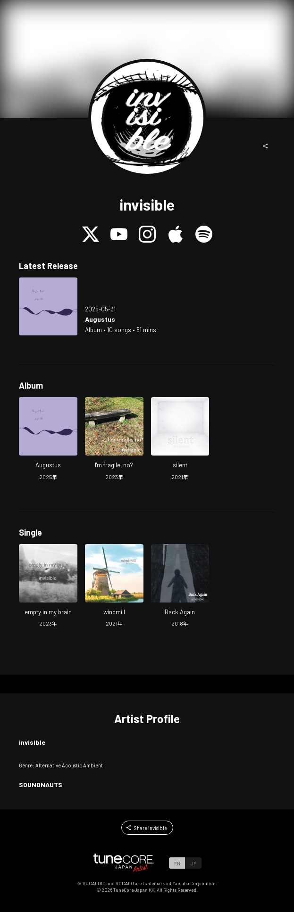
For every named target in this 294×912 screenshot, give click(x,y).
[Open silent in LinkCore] (180, 439)
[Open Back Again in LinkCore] (180, 586)
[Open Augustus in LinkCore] (48, 306)
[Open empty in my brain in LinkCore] (48, 586)
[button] (265, 146)
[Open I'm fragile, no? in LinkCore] (114, 439)
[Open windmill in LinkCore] (114, 586)
